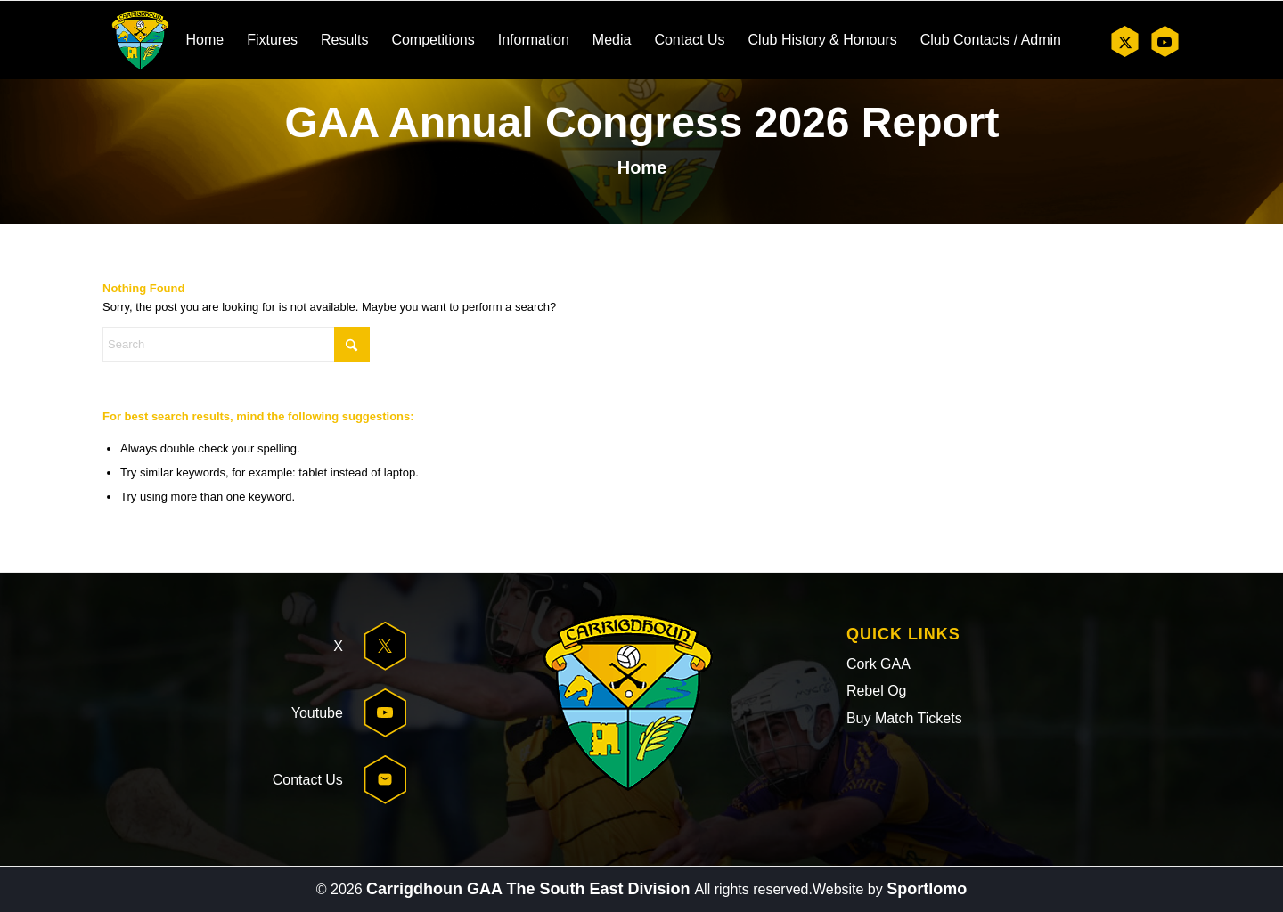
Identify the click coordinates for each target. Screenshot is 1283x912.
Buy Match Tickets (904, 718)
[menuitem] (204, 40)
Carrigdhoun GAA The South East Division (530, 889)
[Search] (236, 344)
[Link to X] (1124, 41)
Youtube (317, 713)
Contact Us (308, 779)
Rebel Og (876, 690)
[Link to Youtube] (1164, 41)
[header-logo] (140, 40)
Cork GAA (878, 664)
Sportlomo (927, 889)
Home (642, 167)
